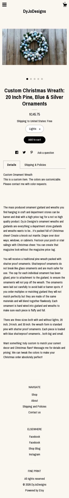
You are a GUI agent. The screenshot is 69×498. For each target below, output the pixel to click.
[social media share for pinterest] (32, 153)
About (34, 401)
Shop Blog (34, 448)
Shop (34, 395)
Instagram (34, 454)
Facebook (34, 437)
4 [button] (38, 79)
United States (38, 121)
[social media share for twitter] (24, 153)
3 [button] (35, 79)
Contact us (34, 412)
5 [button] (42, 79)
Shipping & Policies (35, 165)
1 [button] (27, 79)
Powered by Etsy (34, 490)
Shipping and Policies (34, 406)
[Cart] (65, 5)
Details (11, 165)
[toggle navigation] (4, 4)
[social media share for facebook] (17, 153)
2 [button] (31, 79)
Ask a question (46, 153)
